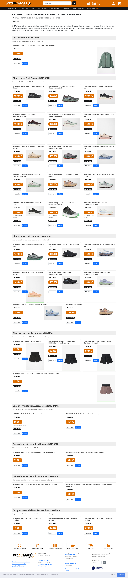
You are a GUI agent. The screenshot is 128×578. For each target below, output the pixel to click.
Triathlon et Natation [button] (43, 8)
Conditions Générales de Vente (21, 562)
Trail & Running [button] (12, 8)
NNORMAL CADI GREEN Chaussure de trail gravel (99, 175)
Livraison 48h (90, 546)
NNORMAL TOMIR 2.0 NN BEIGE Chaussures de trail (28, 147)
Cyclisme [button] (21, 8)
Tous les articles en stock (55, 546)
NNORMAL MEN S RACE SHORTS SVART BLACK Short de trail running (62, 342)
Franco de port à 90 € (73, 546)
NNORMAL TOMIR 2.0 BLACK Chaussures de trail (63, 245)
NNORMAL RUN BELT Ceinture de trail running (82, 414)
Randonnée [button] (55, 8)
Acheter (24, 63)
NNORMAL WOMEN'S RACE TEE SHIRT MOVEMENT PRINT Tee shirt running (89, 485)
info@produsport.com (44, 566)
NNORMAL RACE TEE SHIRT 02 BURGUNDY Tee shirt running (34, 452)
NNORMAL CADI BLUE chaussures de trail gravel (30, 305)
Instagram (80, 560)
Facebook (67, 570)
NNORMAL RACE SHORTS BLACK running (27, 341)
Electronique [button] (91, 8)
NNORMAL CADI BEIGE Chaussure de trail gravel (63, 175)
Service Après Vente (37, 546)
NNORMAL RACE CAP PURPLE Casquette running (27, 519)
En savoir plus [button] (53, 574)
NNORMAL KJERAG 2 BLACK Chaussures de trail (99, 87)
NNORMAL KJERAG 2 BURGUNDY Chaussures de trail (24, 115)
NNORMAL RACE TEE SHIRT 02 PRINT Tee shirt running (85, 452)
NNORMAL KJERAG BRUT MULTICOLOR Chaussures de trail (62, 87)
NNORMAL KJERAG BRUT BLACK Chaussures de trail (28, 87)
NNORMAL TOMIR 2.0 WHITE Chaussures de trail (99, 245)
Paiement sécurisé (108, 546)
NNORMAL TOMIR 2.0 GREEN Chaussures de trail (28, 245)
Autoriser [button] (121, 574)
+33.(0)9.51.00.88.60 (45, 564)
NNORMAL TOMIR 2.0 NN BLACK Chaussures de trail (59, 273)
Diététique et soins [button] (79, 8)
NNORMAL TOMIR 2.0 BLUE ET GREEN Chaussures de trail (97, 273)
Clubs (98, 8)
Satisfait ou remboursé (19, 546)
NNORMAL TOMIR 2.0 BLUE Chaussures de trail (99, 147)
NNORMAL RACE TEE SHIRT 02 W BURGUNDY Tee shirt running (35, 484)
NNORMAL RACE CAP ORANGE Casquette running (62, 519)
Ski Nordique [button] (30, 8)
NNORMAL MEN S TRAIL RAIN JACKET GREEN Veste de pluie (34, 46)
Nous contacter (44, 560)
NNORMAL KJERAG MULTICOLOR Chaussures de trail (95, 203)
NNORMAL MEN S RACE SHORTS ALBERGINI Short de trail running (36, 373)
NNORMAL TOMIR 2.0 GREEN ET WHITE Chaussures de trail (26, 175)
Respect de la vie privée (19, 564)
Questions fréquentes (18, 566)
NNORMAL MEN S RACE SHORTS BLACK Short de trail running (97, 342)
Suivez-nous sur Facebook (71, 560)
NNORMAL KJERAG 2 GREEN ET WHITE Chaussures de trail (61, 115)
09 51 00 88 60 (93, 4)
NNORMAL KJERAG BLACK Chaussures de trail (27, 203)
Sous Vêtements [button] (65, 8)
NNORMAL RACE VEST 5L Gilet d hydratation (28, 414)
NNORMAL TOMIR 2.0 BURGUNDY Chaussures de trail (60, 147)
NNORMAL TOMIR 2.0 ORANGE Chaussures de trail (28, 273)
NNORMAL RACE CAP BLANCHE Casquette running (98, 519)
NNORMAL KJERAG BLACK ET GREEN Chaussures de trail (61, 203)
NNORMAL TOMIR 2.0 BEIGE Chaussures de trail (99, 115)
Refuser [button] (113, 574)
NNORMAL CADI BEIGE (74, 305)
